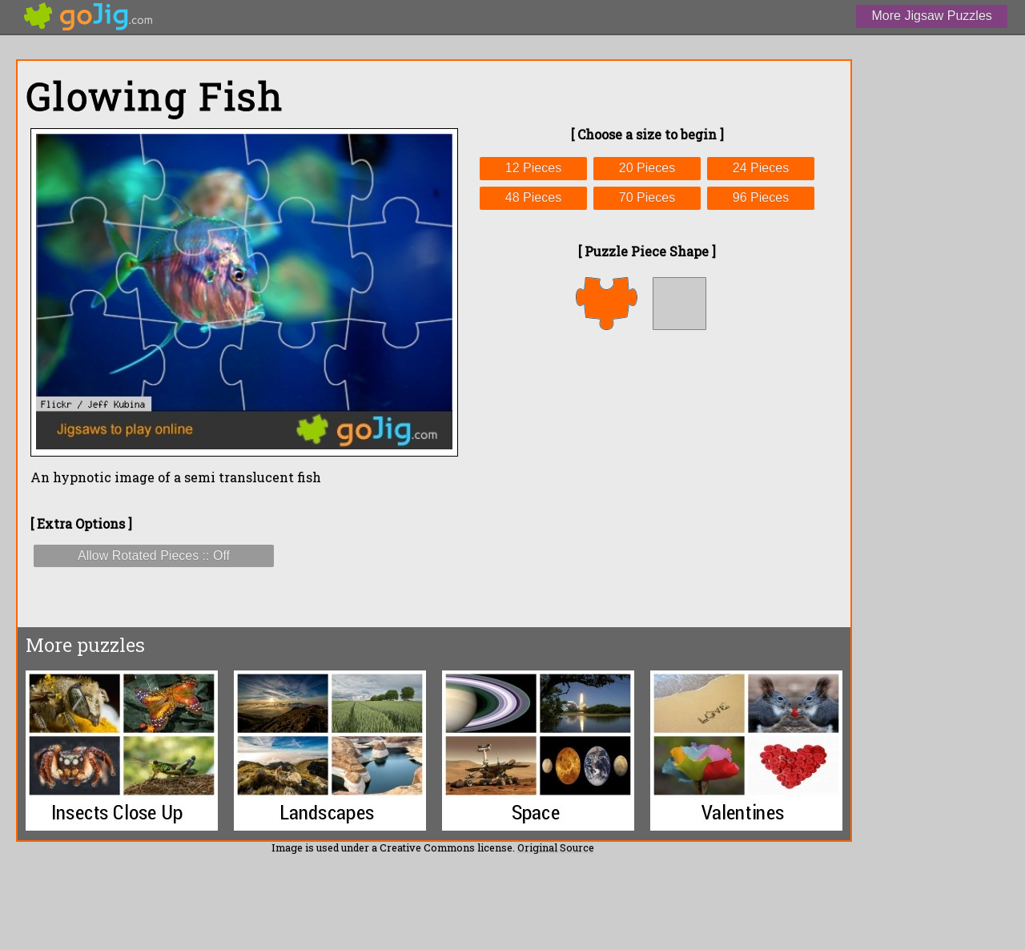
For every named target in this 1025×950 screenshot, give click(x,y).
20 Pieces (647, 168)
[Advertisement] (647, 478)
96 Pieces (761, 197)
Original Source (555, 847)
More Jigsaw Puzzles (932, 15)
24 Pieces (761, 168)
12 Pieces (533, 168)
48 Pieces (533, 197)
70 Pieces (647, 197)
